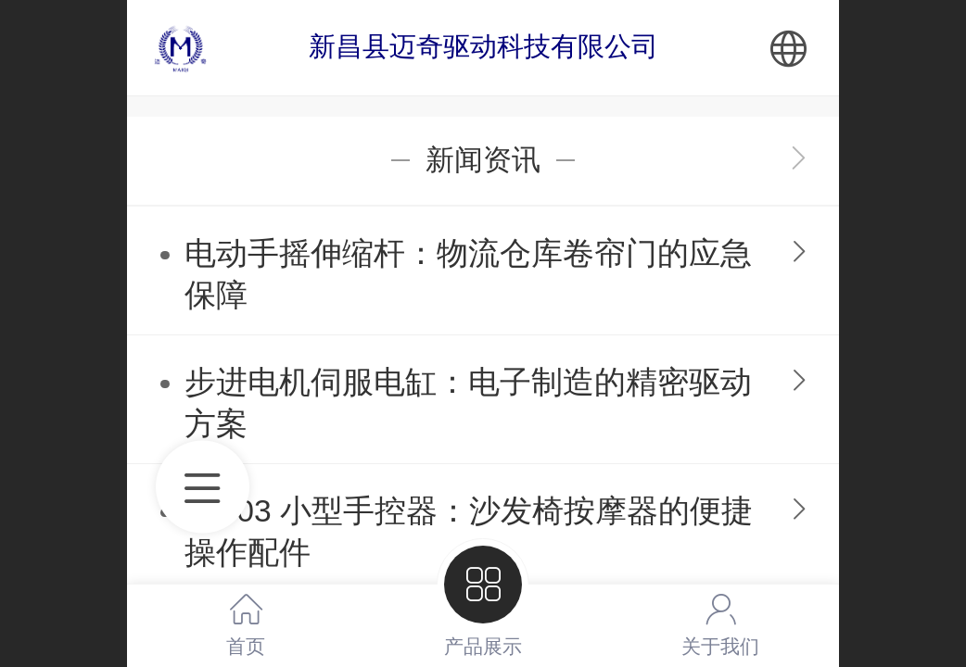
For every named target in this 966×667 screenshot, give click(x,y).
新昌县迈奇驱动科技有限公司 (483, 46)
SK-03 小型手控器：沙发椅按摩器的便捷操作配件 (468, 532)
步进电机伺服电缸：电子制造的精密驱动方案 (468, 403)
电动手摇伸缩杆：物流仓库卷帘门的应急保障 (468, 274)
